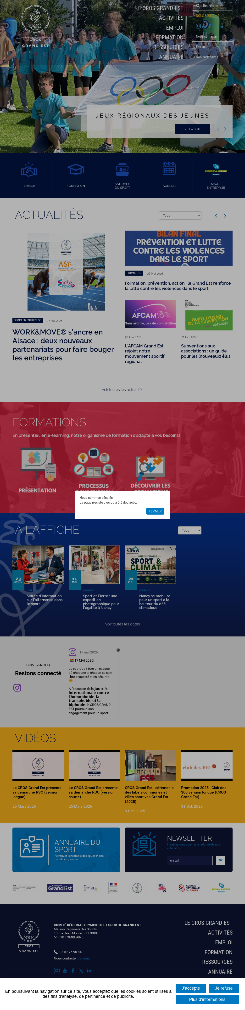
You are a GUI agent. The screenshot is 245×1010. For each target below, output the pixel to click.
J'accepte (191, 988)
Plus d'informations (207, 999)
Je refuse (224, 988)
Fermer (155, 511)
